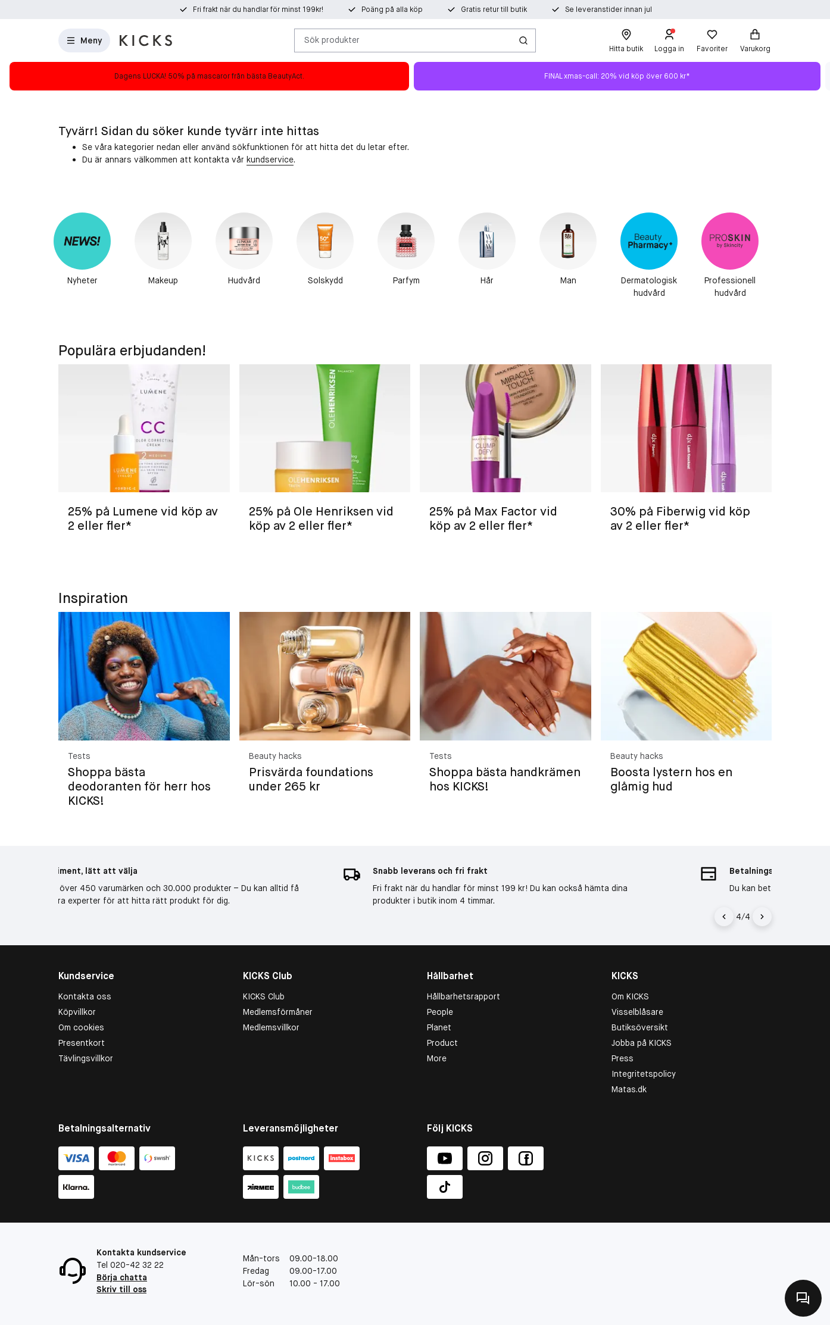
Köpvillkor (77, 1012)
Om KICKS (630, 996)
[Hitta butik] (626, 40)
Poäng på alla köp (392, 9)
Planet (439, 1027)
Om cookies (81, 1027)
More (437, 1058)
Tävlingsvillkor (85, 1058)
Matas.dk (629, 1089)
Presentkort (81, 1043)
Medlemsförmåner (278, 1012)
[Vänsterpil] (725, 916)
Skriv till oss (121, 1289)
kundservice (270, 159)
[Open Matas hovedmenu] (84, 40)
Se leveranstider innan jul (608, 9)
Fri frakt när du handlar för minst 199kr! (258, 9)
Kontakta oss (84, 996)
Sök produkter (332, 40)
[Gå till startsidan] (146, 40)
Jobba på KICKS (641, 1043)
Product (442, 1043)
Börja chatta (121, 1277)
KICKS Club (264, 996)
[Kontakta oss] (803, 1298)
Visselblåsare (637, 1012)
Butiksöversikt (639, 1027)
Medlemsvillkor (271, 1027)
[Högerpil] (762, 916)
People (440, 1012)
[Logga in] (669, 40)
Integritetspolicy (643, 1073)
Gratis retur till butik (494, 9)
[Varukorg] (755, 40)
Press (622, 1058)
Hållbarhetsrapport (463, 996)
